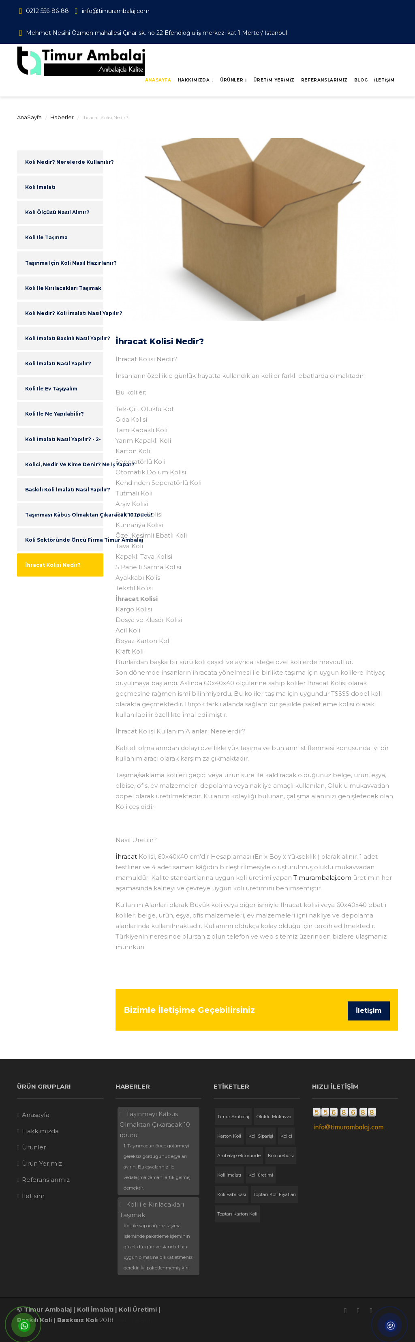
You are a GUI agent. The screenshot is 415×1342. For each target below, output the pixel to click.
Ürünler (231, 80)
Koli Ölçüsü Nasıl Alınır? (57, 212)
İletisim (33, 1196)
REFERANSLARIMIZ (324, 80)
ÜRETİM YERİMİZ (273, 80)
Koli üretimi (260, 1175)
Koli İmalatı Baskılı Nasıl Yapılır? (64, 338)
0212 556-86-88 (47, 11)
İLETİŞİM (384, 80)
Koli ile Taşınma (46, 237)
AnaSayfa (29, 117)
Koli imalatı (40, 187)
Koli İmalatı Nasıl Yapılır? (58, 363)
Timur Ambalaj (233, 1116)
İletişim (369, 1010)
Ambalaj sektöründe (239, 1155)
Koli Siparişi (260, 1136)
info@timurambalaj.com (116, 11)
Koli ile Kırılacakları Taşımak (63, 288)
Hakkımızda (194, 80)
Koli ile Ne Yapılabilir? (54, 414)
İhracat (126, 856)
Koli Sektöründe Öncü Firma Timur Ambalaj (64, 540)
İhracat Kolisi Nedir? (53, 565)
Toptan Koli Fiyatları (274, 1194)
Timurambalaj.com (322, 877)
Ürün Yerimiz (42, 1163)
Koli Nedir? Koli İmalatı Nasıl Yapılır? (64, 313)
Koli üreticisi (281, 1155)
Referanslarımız (46, 1179)
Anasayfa (158, 80)
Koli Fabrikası (231, 1194)
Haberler (62, 117)
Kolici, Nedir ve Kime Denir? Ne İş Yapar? (64, 464)
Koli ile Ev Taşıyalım (51, 389)
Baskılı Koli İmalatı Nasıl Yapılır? (64, 490)
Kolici (286, 1136)
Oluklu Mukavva (274, 1116)
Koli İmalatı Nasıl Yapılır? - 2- (63, 439)
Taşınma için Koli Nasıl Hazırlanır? (64, 263)
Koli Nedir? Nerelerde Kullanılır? (64, 162)
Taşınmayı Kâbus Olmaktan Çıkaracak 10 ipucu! (64, 515)
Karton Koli (229, 1136)
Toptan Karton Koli (237, 1214)
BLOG (361, 80)
